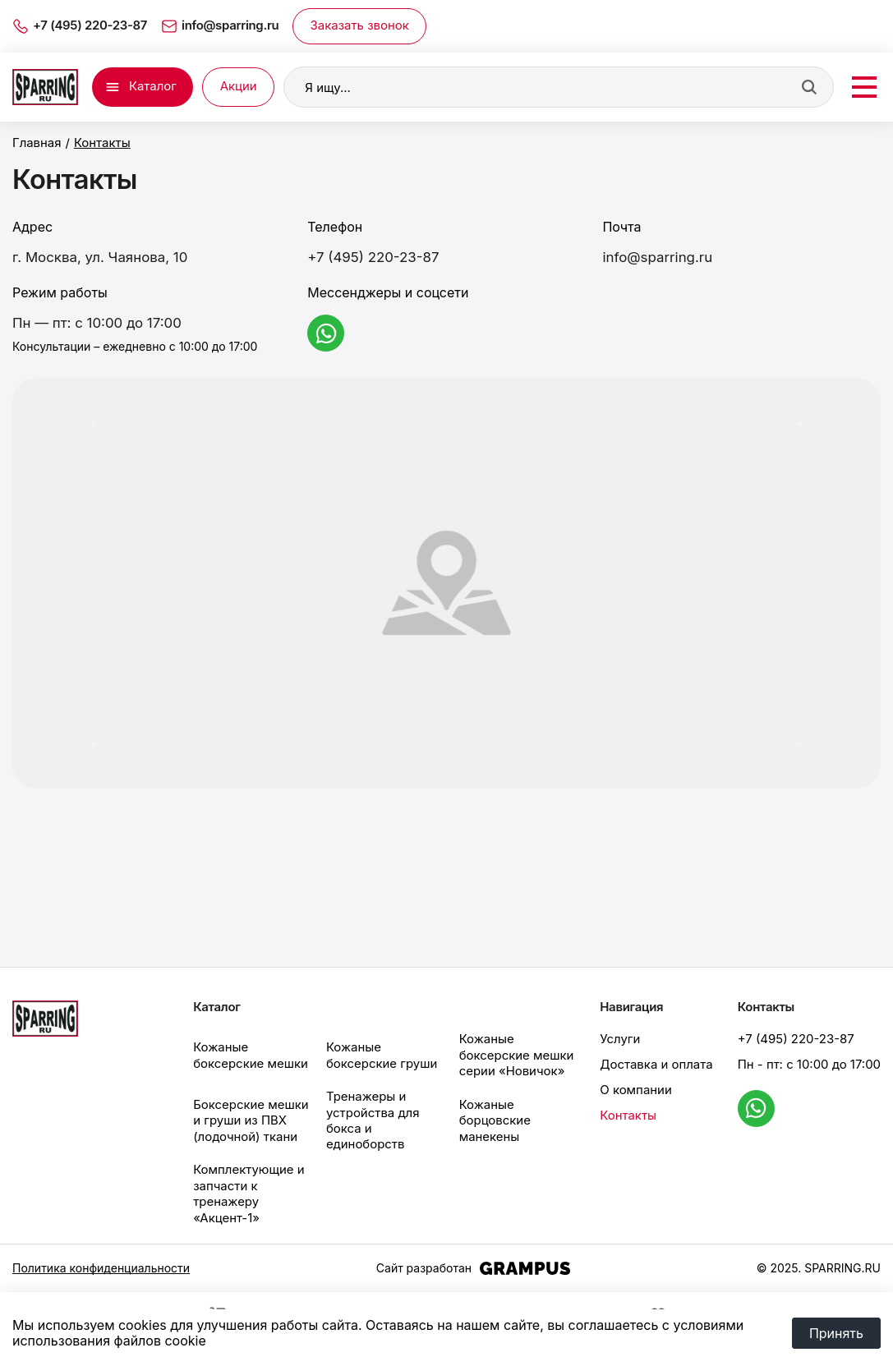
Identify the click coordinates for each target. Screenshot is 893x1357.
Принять (836, 1333)
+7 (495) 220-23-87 (373, 257)
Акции (238, 86)
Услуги (620, 1029)
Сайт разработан (473, 1258)
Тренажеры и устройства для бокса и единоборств (373, 1110)
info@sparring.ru (657, 257)
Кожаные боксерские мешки (250, 1045)
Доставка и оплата (656, 1054)
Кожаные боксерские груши (381, 1045)
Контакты (628, 1104)
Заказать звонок (360, 25)
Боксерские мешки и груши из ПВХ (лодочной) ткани (251, 1110)
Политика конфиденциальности (101, 1258)
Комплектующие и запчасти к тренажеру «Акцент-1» (248, 1183)
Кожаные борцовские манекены (495, 1110)
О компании (635, 1079)
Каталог (153, 86)
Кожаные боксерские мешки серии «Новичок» (516, 1045)
